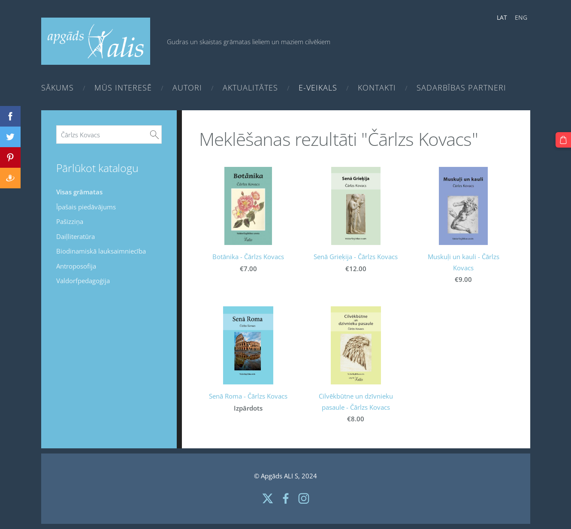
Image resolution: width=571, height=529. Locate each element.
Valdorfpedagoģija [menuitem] (83, 280)
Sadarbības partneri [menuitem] (461, 87)
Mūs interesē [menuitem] (123, 87)
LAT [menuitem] (502, 17)
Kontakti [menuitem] (377, 87)
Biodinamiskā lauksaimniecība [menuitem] (101, 251)
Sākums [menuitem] (57, 87)
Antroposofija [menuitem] (76, 266)
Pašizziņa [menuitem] (69, 221)
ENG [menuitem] (521, 17)
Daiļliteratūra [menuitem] (75, 236)
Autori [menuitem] (187, 87)
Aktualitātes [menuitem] (250, 87)
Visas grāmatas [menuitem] (79, 191)
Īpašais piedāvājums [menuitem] (86, 207)
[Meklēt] (109, 134)
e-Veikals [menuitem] (318, 87)
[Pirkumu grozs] (563, 140)
